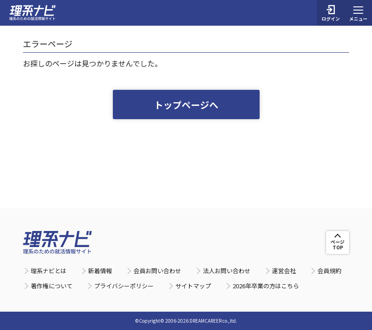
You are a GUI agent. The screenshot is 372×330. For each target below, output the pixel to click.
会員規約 (329, 271)
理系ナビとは (49, 271)
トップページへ (186, 104)
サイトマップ (193, 286)
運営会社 (284, 271)
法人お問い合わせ (226, 271)
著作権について (51, 286)
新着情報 (100, 271)
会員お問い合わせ (157, 271)
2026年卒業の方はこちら (266, 286)
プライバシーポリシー (124, 286)
